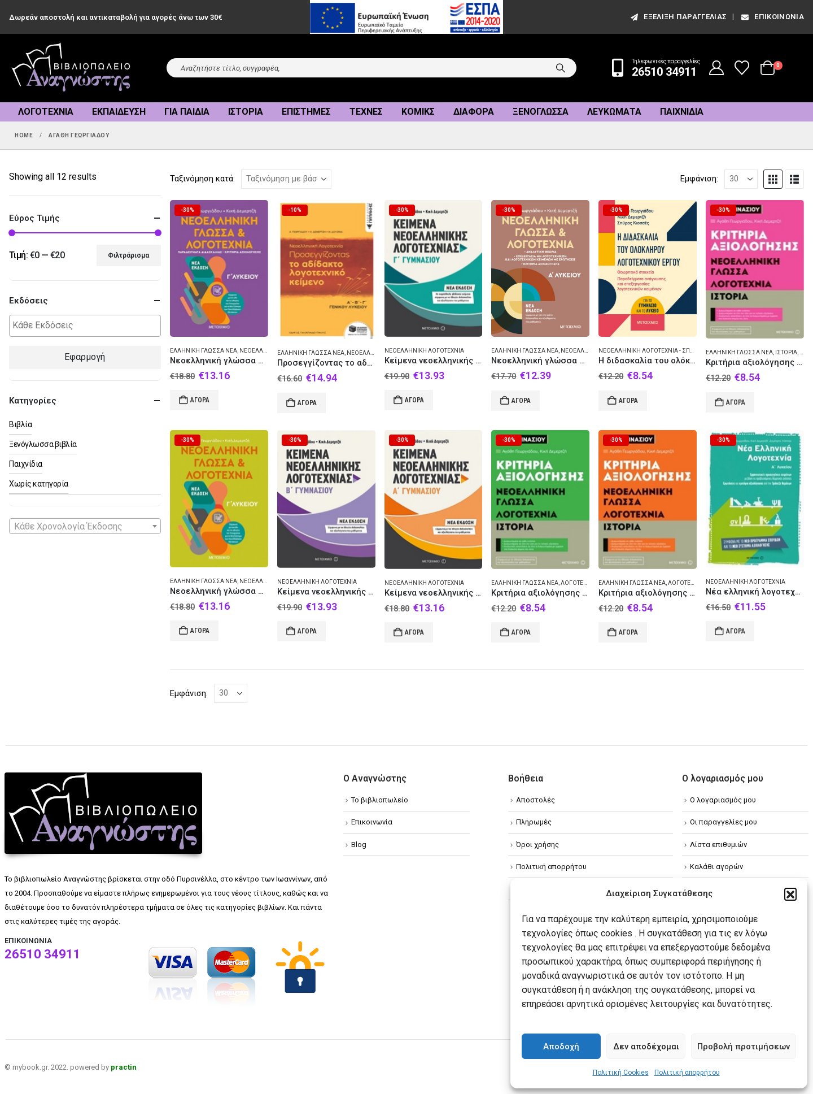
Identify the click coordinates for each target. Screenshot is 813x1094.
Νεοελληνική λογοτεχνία (424, 351)
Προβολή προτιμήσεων (743, 1046)
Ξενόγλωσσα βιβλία (43, 444)
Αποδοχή (561, 1046)
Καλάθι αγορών (716, 866)
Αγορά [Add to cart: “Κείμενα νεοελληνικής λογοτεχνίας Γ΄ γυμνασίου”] (414, 400)
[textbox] (87, 325)
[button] (790, 894)
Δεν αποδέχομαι (646, 1046)
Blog (358, 844)
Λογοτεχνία (45, 111)
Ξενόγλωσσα (541, 111)
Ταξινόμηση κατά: (202, 178)
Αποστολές (535, 800)
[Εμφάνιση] (741, 179)
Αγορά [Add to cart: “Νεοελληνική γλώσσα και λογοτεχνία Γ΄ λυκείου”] (199, 631)
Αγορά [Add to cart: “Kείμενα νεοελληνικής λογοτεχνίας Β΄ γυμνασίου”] (307, 631)
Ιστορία (245, 111)
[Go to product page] (219, 268)
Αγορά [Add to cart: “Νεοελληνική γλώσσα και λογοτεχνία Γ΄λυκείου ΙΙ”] (199, 400)
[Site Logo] (71, 68)
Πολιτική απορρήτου (687, 1072)
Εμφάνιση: (699, 178)
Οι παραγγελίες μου (723, 822)
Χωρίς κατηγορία (38, 483)
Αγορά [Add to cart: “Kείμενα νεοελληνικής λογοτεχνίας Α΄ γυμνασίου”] (414, 632)
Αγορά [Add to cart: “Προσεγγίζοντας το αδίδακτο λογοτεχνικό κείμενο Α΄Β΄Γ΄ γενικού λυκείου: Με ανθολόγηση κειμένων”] (307, 403)
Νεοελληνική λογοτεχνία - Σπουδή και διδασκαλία (674, 351)
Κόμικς (418, 111)
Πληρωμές (534, 822)
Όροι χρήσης (537, 844)
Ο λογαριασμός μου (723, 800)
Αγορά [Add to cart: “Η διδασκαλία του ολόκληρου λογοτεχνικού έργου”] (628, 401)
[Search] (560, 67)
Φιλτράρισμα (128, 255)
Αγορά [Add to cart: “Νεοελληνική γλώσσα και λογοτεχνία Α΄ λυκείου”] (521, 401)
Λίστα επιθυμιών (718, 844)
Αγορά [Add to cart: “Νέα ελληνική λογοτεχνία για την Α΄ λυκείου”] (735, 631)
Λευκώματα (614, 111)
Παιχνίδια (681, 111)
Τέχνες (366, 111)
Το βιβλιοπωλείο (379, 800)
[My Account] (716, 67)
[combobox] (85, 526)
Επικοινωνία (772, 16)
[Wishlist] (742, 67)
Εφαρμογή (84, 356)
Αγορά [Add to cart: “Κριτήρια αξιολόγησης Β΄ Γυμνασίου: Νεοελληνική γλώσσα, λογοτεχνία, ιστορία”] (628, 632)
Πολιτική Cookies (621, 1072)
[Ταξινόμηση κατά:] (286, 179)
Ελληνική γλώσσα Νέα (203, 351)
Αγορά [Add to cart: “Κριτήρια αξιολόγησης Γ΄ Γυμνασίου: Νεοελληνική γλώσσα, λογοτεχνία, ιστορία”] (521, 632)
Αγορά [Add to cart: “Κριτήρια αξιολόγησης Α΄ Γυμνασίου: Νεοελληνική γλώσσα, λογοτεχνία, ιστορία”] (735, 402)
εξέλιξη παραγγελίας (678, 16)
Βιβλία (20, 424)
